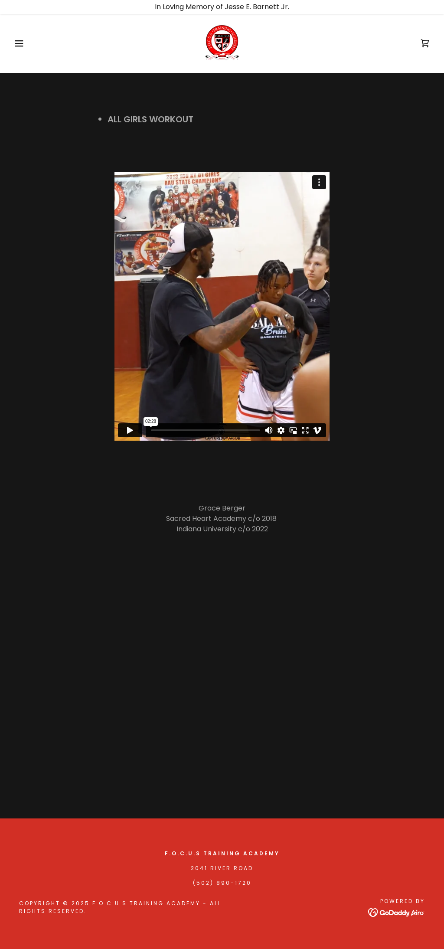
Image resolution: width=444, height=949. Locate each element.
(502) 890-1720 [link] (222, 883)
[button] (22, 43)
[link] (222, 43)
